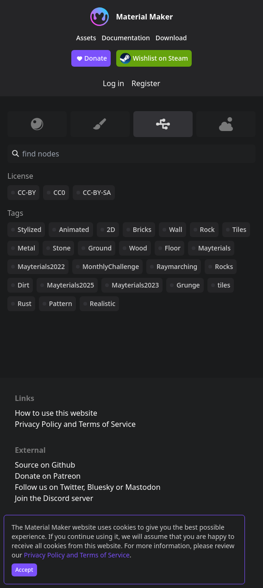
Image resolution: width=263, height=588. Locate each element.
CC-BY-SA (97, 192)
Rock (207, 229)
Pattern (60, 303)
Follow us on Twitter (49, 487)
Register (146, 83)
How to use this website (56, 413)
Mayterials (214, 248)
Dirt (23, 285)
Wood (138, 248)
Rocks (224, 266)
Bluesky (100, 487)
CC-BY (27, 192)
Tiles (239, 229)
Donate (91, 58)
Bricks (142, 229)
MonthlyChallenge (110, 266)
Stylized (29, 229)
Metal (26, 248)
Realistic (102, 303)
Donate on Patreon (48, 476)
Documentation (126, 37)
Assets (86, 37)
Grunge (188, 285)
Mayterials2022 (41, 266)
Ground (100, 248)
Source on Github (45, 465)
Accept (24, 570)
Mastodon (143, 487)
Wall (175, 229)
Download (171, 37)
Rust (24, 303)
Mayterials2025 (70, 285)
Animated (74, 229)
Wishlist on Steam (154, 58)
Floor (173, 248)
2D (111, 229)
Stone (61, 248)
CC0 (59, 192)
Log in (113, 83)
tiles (224, 285)
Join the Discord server (54, 498)
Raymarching (177, 266)
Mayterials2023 (135, 285)
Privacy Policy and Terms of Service (77, 554)
